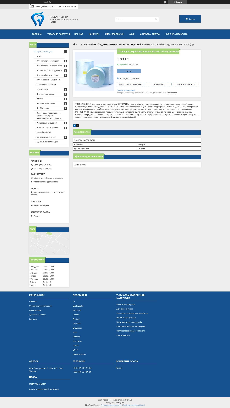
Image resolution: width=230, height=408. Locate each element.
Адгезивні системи (124, 309)
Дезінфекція (42, 89)
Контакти (94, 34)
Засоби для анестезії (46, 84)
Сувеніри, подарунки (176, 34)
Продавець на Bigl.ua (115, 403)
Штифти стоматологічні (47, 127)
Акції (131, 34)
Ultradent (77, 323)
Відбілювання (43, 108)
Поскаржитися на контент (111, 405)
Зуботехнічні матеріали (47, 75)
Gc (74, 301)
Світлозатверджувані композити (130, 331)
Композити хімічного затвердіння (130, 326)
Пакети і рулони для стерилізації (125, 44)
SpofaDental (78, 306)
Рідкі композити (123, 335)
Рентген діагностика (46, 103)
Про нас (78, 34)
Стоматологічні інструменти (49, 70)
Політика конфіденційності (134, 405)
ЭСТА (75, 350)
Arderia (76, 345)
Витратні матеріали (45, 94)
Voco (75, 332)
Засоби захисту (44, 132)
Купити (129, 71)
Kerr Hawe (77, 341)
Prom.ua (128, 400)
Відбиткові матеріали (125, 304)
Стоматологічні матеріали (48, 61)
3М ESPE (77, 310)
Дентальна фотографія (47, 142)
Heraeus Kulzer (79, 354)
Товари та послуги (57, 34)
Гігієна (40, 99)
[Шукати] (156, 19)
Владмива (77, 328)
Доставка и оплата (37, 315)
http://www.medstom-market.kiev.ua (48, 178)
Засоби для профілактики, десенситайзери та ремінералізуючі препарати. (49, 115)
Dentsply (76, 337)
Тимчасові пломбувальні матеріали (132, 313)
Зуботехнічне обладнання (48, 80)
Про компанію (35, 310)
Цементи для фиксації (126, 318)
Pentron (76, 319)
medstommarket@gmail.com (45, 182)
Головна (37, 34)
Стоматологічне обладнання (94, 44)
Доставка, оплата (150, 34)
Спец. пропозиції (114, 34)
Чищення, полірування (47, 123)
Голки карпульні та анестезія (129, 322)
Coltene (76, 315)
